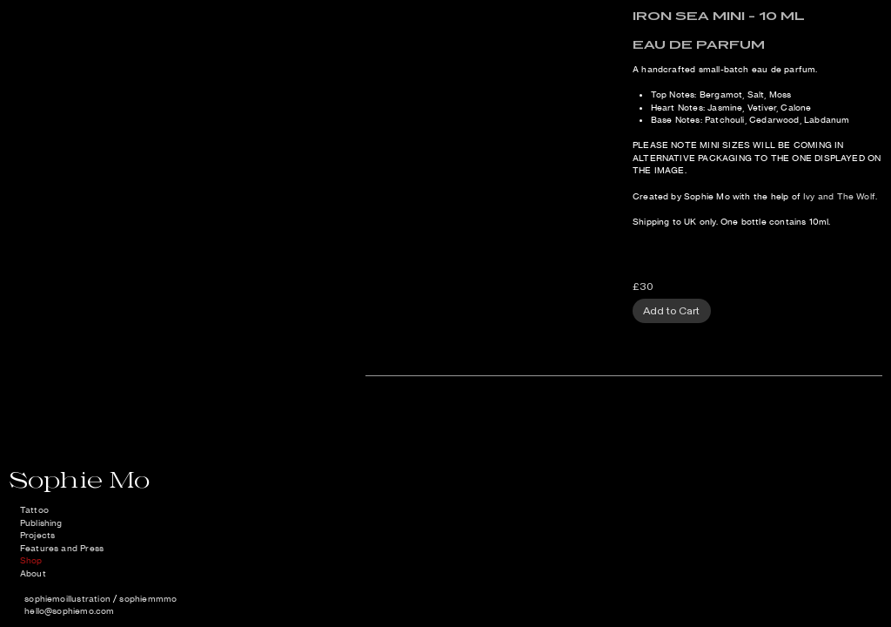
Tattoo (34, 510)
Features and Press (62, 548)
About (33, 573)
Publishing (41, 523)
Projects (38, 535)
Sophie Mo (79, 479)
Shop (31, 560)
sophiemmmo (148, 598)
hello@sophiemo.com (69, 611)
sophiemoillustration (67, 598)
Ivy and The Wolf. (840, 196)
